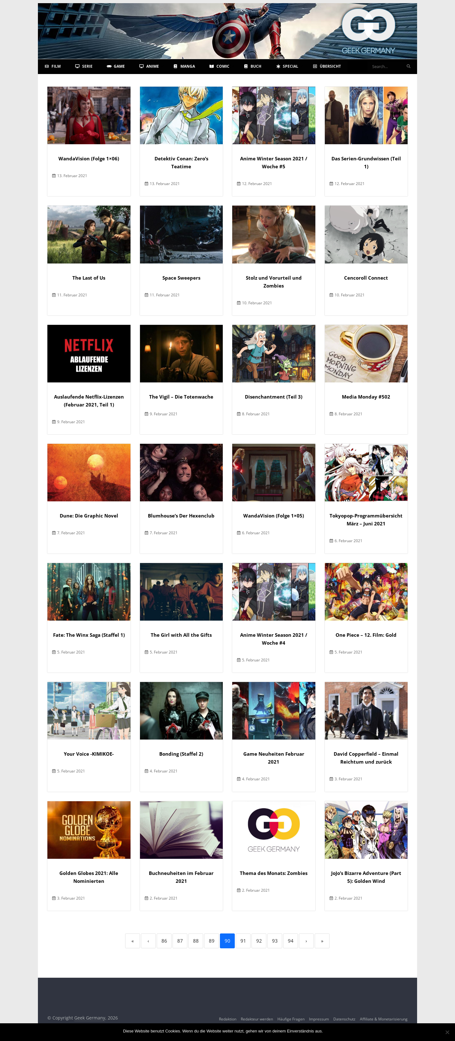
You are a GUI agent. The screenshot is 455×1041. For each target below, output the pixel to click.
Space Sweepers (181, 278)
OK (329, 1031)
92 (259, 941)
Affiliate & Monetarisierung (384, 1019)
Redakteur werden (257, 1019)
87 (180, 941)
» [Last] (322, 941)
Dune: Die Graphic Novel (89, 515)
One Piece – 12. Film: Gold (366, 635)
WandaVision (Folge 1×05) (273, 515)
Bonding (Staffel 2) (181, 754)
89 (212, 941)
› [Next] (306, 941)
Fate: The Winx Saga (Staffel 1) (89, 635)
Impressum (319, 1019)
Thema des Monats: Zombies (273, 873)
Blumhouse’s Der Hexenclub (181, 515)
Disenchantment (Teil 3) (273, 396)
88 (196, 941)
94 (291, 941)
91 (243, 941)
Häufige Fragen (291, 1019)
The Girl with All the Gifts (181, 635)
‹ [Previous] (148, 941)
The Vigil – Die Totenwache (181, 396)
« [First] (132, 941)
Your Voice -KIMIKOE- (89, 754)
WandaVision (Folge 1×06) (88, 158)
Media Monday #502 (366, 396)
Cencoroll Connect (366, 278)
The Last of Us (88, 278)
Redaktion (227, 1019)
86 (164, 941)
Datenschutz (344, 1019)
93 (275, 941)
